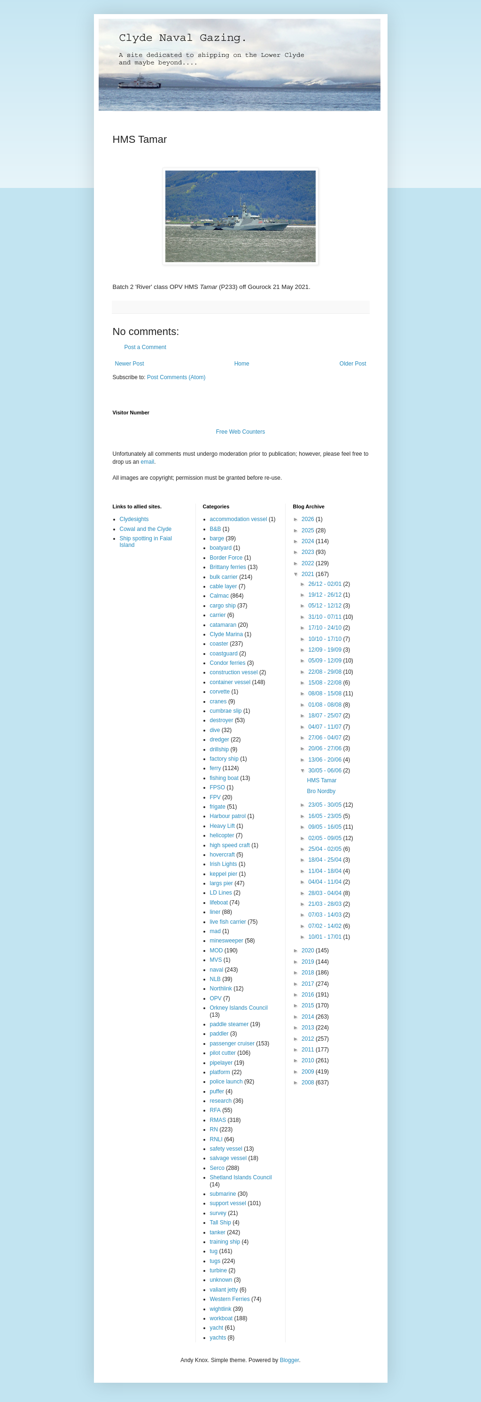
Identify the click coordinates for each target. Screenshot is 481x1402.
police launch (226, 1081)
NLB (215, 979)
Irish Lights (223, 864)
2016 (309, 994)
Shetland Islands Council (241, 1177)
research (221, 1101)
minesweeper (226, 940)
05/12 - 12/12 (325, 605)
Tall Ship (220, 1222)
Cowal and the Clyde (146, 529)
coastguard (224, 653)
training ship (225, 1241)
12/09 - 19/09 (325, 649)
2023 (309, 552)
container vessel (230, 682)
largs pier (221, 883)
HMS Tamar (321, 780)
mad (215, 931)
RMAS (218, 1120)
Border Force (226, 557)
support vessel (228, 1203)
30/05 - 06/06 (325, 770)
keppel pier (224, 874)
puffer (217, 1091)
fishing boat (224, 778)
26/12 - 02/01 (325, 584)
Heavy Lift (222, 826)
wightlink (221, 1309)
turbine (218, 1270)
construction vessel (234, 672)
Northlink (221, 988)
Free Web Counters (240, 431)
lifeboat (219, 902)
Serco (217, 1168)
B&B (215, 529)
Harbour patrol (228, 816)
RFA (215, 1110)
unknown (221, 1280)
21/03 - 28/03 (325, 904)
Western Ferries (230, 1299)
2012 (309, 1039)
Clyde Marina (226, 634)
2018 (309, 972)
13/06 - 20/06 (325, 759)
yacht (217, 1327)
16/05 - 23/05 (325, 816)
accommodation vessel (238, 519)
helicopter (222, 835)
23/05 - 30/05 (325, 805)
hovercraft (222, 854)
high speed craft (230, 845)
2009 (309, 1071)
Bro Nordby (321, 791)
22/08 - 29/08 (325, 672)
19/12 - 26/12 (325, 595)
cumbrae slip (226, 711)
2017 (309, 984)
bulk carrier (224, 577)
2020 (309, 950)
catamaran (223, 625)
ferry (215, 768)
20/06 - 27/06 (325, 748)
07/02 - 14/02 (325, 926)
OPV (216, 998)
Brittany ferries (228, 567)
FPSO (217, 787)
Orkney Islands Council (239, 1008)
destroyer (221, 720)
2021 (309, 574)
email (148, 462)
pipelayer (221, 1062)
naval (217, 969)
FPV (215, 797)
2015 (309, 1005)
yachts (218, 1337)
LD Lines (221, 892)
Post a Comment (145, 347)
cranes (218, 701)
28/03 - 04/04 (325, 893)
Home (241, 363)
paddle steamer (229, 1024)
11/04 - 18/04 (325, 871)
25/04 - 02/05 (325, 849)
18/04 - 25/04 (325, 860)
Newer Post (129, 363)
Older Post (353, 363)
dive (215, 730)
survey (218, 1213)
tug (214, 1251)
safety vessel (226, 1148)
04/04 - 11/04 (325, 882)
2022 (309, 563)
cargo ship (223, 605)
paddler (219, 1033)
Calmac (219, 595)
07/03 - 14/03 (325, 914)
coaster (219, 643)
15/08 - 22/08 (325, 682)
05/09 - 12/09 (325, 660)
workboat (221, 1318)
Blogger (289, 1360)
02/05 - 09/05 (325, 838)
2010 (309, 1060)
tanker (217, 1232)
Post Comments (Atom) (176, 377)
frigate (217, 806)
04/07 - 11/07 (325, 727)
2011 (309, 1049)
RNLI (216, 1139)
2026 (309, 519)
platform (220, 1072)
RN (214, 1129)
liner (215, 912)
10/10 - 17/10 (325, 639)
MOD (216, 950)
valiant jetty (224, 1289)
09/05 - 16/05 (325, 827)
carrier (218, 615)
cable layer (223, 586)
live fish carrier (228, 922)
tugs (215, 1261)
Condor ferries (228, 663)
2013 (309, 1027)
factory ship (224, 759)
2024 (309, 541)
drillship (219, 749)
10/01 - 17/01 (325, 937)
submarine (223, 1194)
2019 (309, 961)
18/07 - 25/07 (325, 715)
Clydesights (134, 519)
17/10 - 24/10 (325, 627)
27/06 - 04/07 (325, 737)
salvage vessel (228, 1158)
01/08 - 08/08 (325, 704)
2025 (309, 530)
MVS (216, 960)
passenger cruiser (232, 1043)
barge (217, 538)
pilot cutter (223, 1053)
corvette (220, 691)
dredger (219, 739)
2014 (309, 1016)
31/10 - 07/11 (325, 617)
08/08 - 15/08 (325, 693)
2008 (309, 1082)
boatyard (221, 548)
